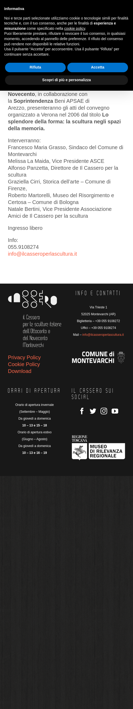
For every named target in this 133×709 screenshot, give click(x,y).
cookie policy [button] (74, 28)
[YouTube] (115, 411)
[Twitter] (93, 411)
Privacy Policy (24, 357)
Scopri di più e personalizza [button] (66, 80)
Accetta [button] (97, 67)
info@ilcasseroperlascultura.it (42, 254)
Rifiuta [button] (35, 67)
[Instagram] (104, 411)
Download (19, 371)
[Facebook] (82, 411)
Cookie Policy (24, 364)
